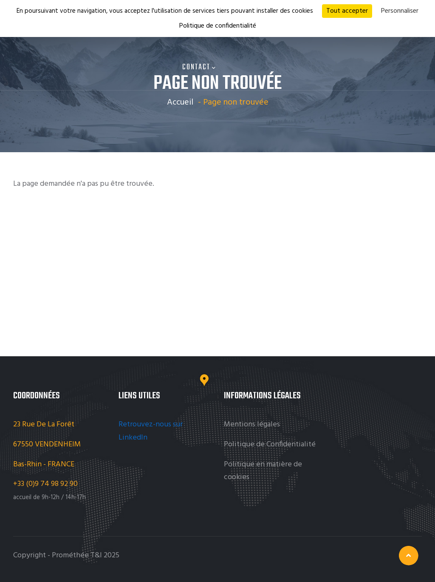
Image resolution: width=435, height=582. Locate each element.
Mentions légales (252, 424)
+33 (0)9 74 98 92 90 (46, 484)
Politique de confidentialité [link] (217, 25)
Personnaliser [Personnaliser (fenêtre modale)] (399, 11)
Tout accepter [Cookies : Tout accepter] (347, 11)
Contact (199, 67)
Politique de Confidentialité (270, 444)
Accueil (180, 102)
